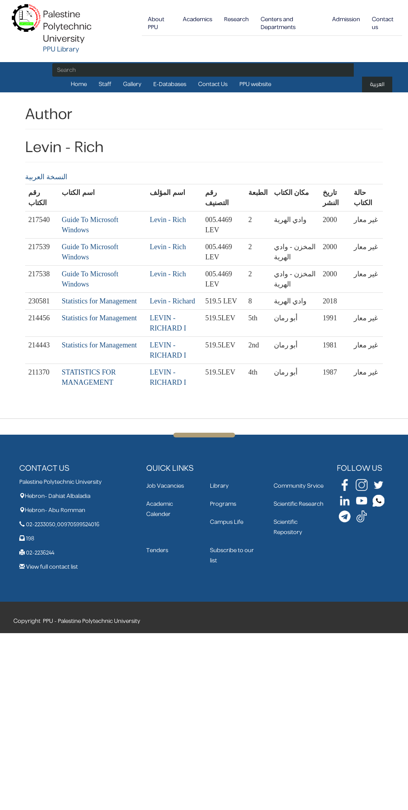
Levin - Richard (172, 301)
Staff (105, 84)
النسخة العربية (46, 177)
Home (79, 84)
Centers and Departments (278, 23)
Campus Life (226, 522)
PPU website (255, 84)
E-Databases (169, 84)
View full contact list (52, 566)
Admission (346, 19)
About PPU (156, 23)
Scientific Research (298, 504)
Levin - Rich (168, 220)
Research (236, 19)
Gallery (132, 84)
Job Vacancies (165, 485)
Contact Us (213, 84)
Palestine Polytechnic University (67, 26)
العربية (377, 84)
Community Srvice (298, 485)
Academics (197, 19)
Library (219, 485)
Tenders (157, 550)
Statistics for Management (99, 301)
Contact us (382, 23)
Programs (223, 504)
